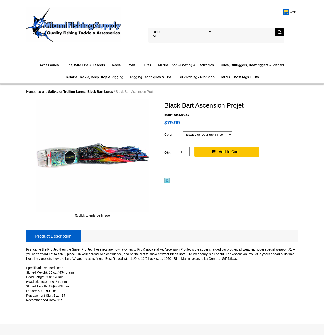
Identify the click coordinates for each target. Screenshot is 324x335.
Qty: (167, 152)
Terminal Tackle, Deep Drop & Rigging (94, 77)
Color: (169, 134)
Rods (131, 65)
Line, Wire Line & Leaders (85, 65)
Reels (116, 65)
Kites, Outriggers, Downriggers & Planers (252, 65)
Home (30, 91)
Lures (146, 65)
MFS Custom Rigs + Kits (240, 77)
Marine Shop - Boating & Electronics (186, 65)
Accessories (49, 65)
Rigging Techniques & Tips (150, 77)
